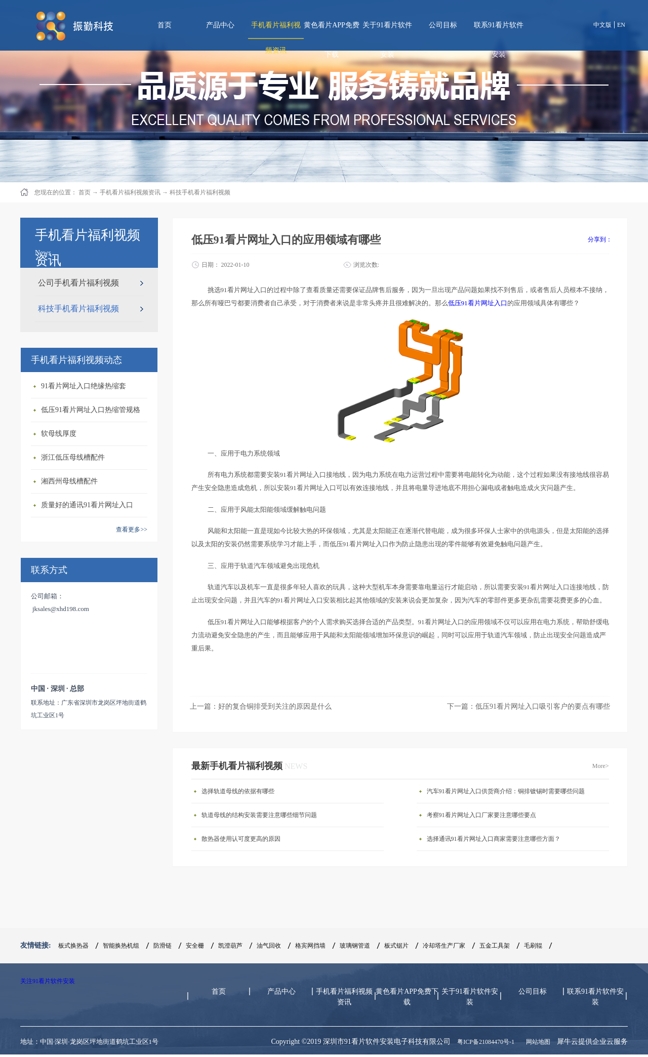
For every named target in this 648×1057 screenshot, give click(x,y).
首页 (164, 25)
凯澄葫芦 (230, 945)
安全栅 (195, 945)
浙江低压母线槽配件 (73, 457)
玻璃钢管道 (355, 945)
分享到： (600, 239)
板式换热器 (73, 945)
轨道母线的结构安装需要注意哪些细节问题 (259, 815)
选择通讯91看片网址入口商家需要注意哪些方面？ (493, 838)
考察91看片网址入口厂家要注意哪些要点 (481, 815)
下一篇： (528, 706)
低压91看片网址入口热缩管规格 (90, 410)
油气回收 (269, 945)
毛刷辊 (533, 945)
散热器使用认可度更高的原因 (240, 838)
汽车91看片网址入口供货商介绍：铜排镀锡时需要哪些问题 (506, 791)
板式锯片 (396, 945)
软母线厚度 (58, 433)
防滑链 (162, 945)
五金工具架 (494, 945)
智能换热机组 (121, 945)
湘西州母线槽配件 (69, 481)
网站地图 (536, 1041)
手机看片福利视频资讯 (130, 192)
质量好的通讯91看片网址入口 (87, 505)
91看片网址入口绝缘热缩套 (83, 386)
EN (621, 24)
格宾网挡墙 (310, 945)
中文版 (602, 24)
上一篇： (261, 706)
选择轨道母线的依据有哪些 (237, 791)
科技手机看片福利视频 (200, 192)
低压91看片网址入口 (477, 303)
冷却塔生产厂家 (444, 945)
